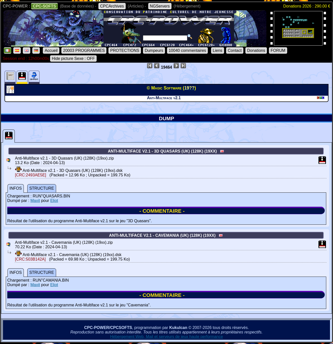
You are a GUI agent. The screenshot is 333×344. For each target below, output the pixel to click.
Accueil (51, 50)
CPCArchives (112, 6)
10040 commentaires (187, 50)
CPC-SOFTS (44, 6)
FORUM (278, 50)
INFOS (16, 188)
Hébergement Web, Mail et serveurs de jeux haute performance (166, 336)
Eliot (54, 200)
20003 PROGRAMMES (84, 50)
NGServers (160, 6)
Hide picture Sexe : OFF (73, 58)
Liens (217, 50)
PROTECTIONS (124, 50)
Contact (235, 50)
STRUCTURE (41, 188)
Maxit (35, 200)
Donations (256, 50)
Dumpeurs (154, 50)
